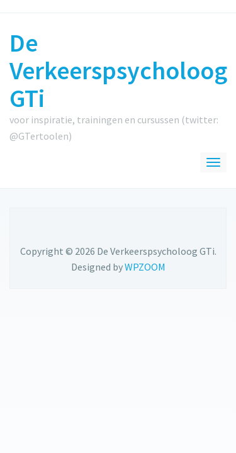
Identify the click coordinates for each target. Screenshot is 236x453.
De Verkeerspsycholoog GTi (118, 70)
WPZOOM (145, 266)
